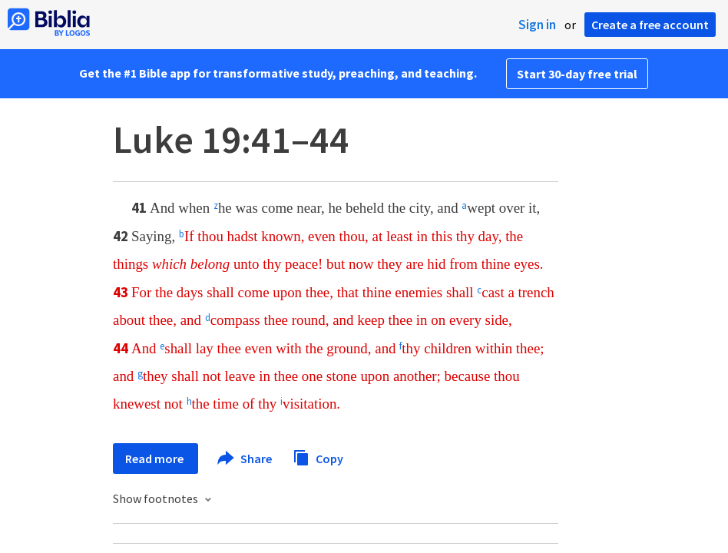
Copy (318, 457)
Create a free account (650, 24)
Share (245, 458)
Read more (155, 458)
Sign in (537, 24)
